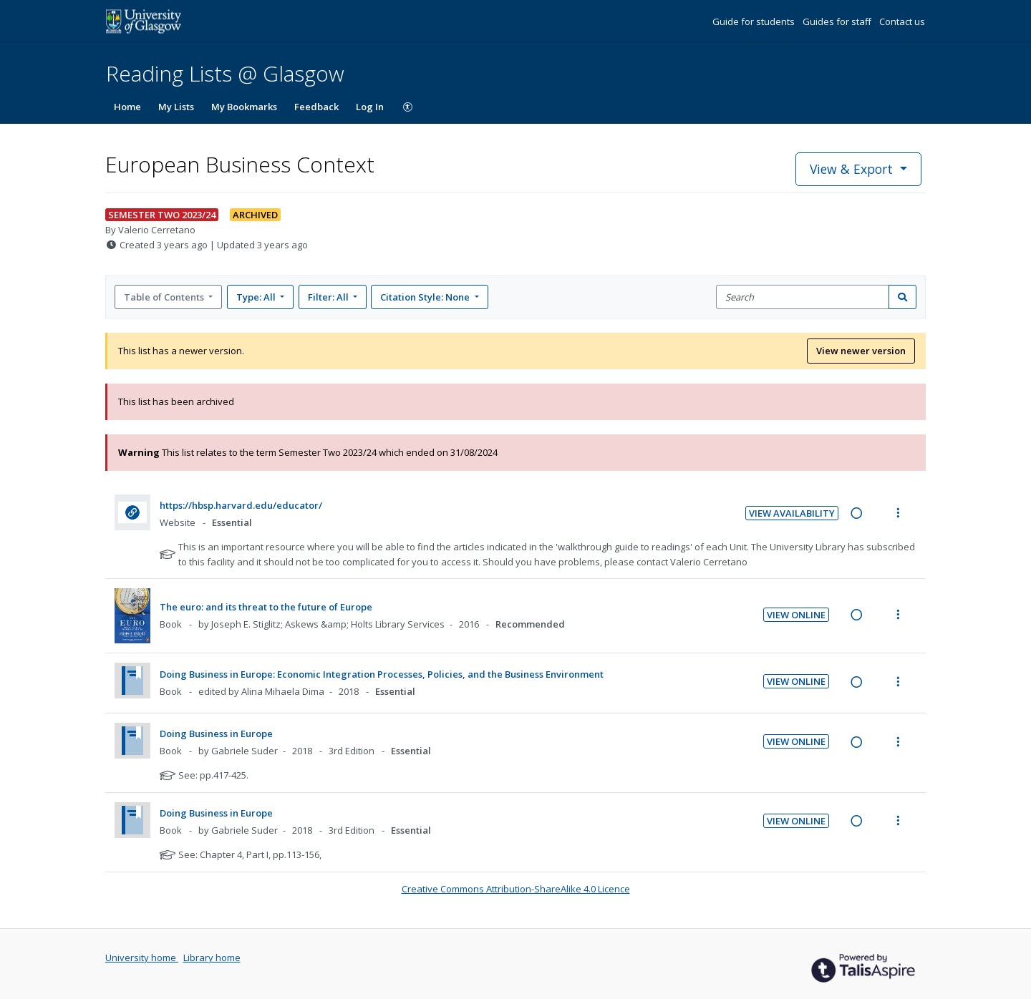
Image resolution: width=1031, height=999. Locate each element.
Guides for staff (838, 21)
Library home (212, 957)
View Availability (792, 513)
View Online (796, 614)
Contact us (902, 21)
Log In (370, 106)
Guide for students (754, 21)
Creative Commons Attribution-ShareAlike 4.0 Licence (516, 888)
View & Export (853, 168)
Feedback (316, 106)
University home (141, 957)
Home (127, 106)
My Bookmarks (244, 106)
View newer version (861, 350)
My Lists (176, 106)
